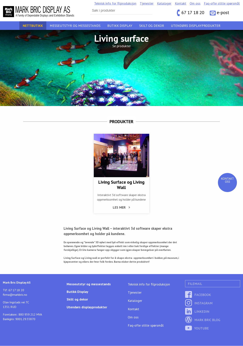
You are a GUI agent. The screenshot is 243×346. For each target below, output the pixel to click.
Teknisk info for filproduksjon (115, 3)
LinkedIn (197, 312)
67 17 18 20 (192, 12)
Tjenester (147, 3)
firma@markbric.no (15, 295)
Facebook (198, 295)
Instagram (199, 303)
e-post (223, 12)
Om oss (195, 3)
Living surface (121, 38)
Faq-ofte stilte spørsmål (222, 3)
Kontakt (180, 3)
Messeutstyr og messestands (75, 25)
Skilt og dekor (151, 25)
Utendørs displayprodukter (195, 25)
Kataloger (164, 3)
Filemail (194, 284)
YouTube (197, 328)
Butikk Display (119, 25)
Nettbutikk (33, 25)
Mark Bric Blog (202, 320)
